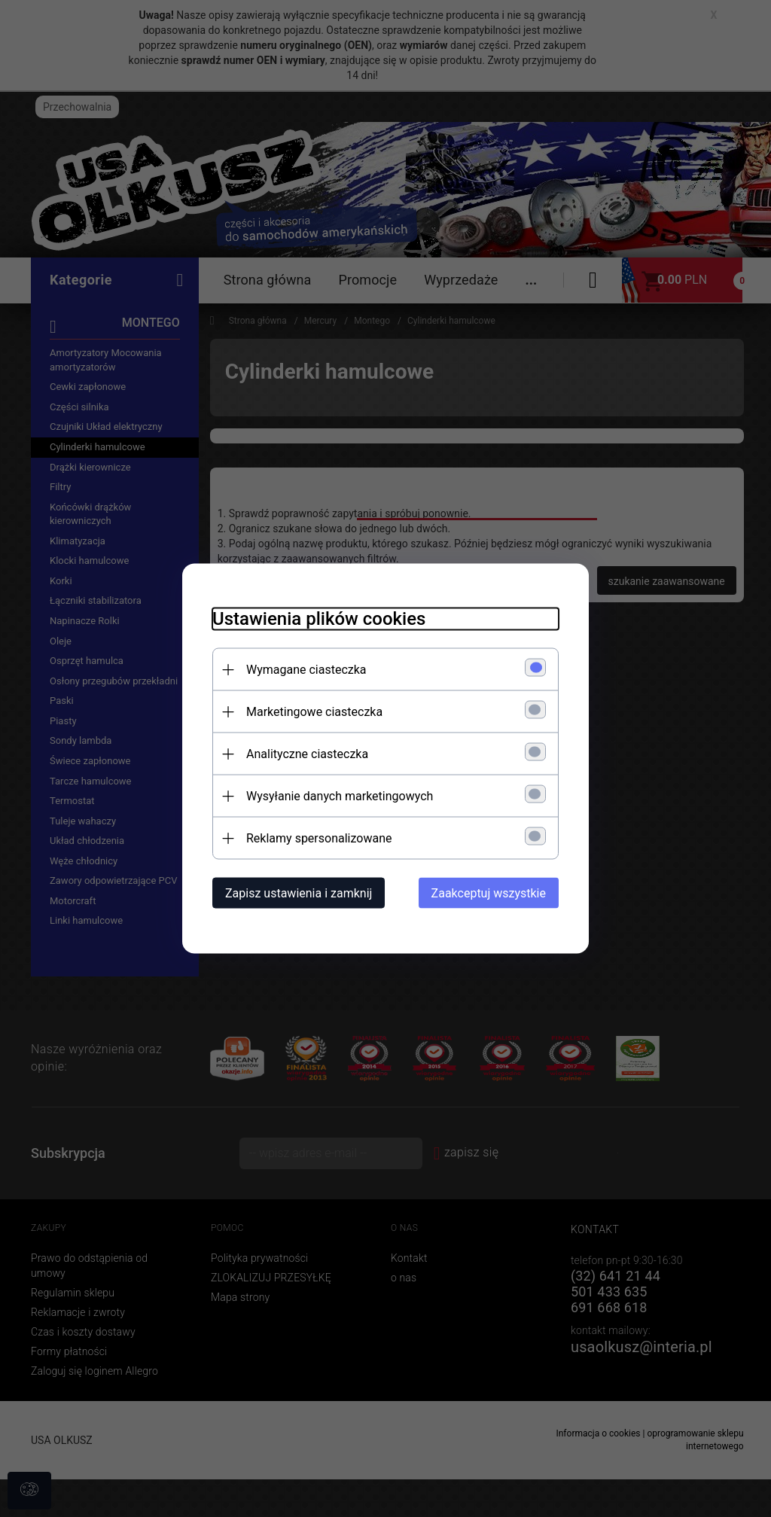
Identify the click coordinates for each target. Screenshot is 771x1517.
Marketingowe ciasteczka (314, 712)
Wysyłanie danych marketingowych (339, 796)
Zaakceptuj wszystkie (488, 893)
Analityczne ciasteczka (307, 754)
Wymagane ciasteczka (306, 670)
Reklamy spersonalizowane (319, 838)
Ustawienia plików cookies (318, 618)
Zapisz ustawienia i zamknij (298, 893)
